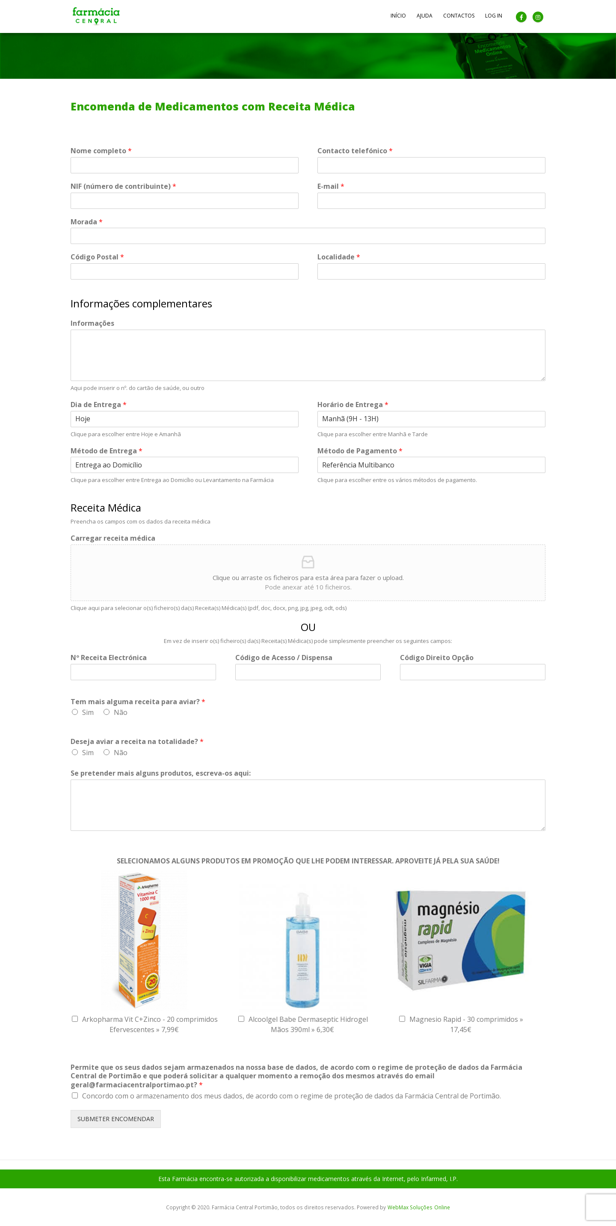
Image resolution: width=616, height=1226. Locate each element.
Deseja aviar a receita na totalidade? (137, 741)
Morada (87, 221)
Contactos (458, 15)
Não (120, 712)
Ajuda (424, 15)
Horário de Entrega (352, 404)
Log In (493, 15)
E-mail (330, 186)
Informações (92, 323)
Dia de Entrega (99, 404)
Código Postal (97, 257)
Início (398, 15)
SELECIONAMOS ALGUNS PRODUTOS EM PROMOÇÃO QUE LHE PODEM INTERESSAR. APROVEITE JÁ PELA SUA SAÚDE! (308, 861)
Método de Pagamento (360, 450)
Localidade (338, 257)
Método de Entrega (106, 450)
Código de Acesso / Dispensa (283, 657)
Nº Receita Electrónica (109, 657)
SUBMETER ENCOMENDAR (115, 1119)
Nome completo (101, 150)
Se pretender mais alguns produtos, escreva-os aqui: (161, 773)
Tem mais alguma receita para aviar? (138, 701)
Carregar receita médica (113, 538)
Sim (88, 712)
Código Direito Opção (437, 657)
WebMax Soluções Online (419, 1207)
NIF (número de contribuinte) (123, 186)
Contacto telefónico (355, 150)
